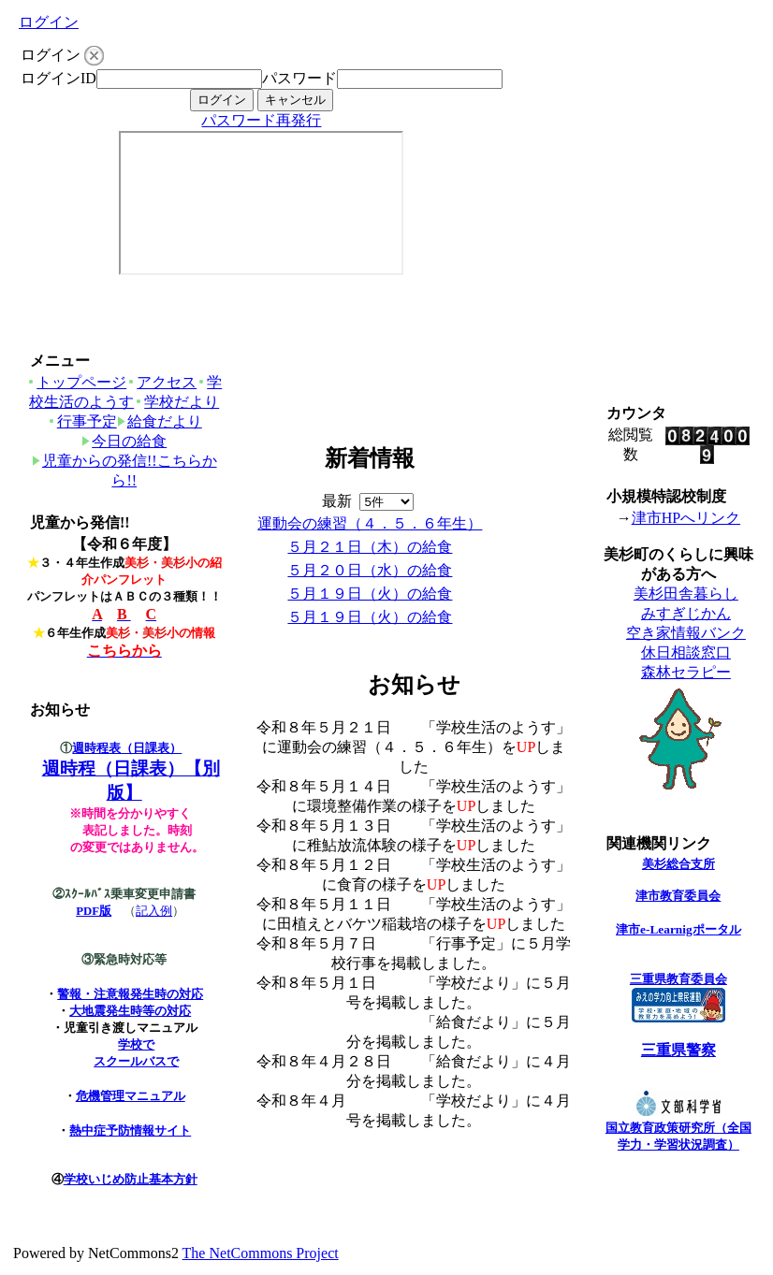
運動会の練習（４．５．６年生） (369, 523)
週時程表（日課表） (127, 748)
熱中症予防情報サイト (130, 1130)
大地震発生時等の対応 (130, 1011)
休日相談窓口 (686, 652)
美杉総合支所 (678, 864)
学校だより (176, 402)
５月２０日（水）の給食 (369, 570)
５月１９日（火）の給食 (369, 593)
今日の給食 (124, 441)
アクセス (161, 382)
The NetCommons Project (260, 1253)
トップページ (76, 382)
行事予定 (82, 421)
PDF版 (93, 911)
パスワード (299, 78)
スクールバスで (136, 1061)
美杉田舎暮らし (686, 593)
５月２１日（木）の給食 (369, 547)
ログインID (58, 78)
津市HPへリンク (686, 518)
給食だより (159, 421)
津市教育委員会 (678, 896)
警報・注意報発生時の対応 (130, 994)
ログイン (49, 22)
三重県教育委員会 (678, 979)
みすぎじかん (686, 613)
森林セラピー (686, 672)
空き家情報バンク (686, 633)
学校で (136, 1044)
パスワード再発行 (261, 120)
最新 (368, 501)
